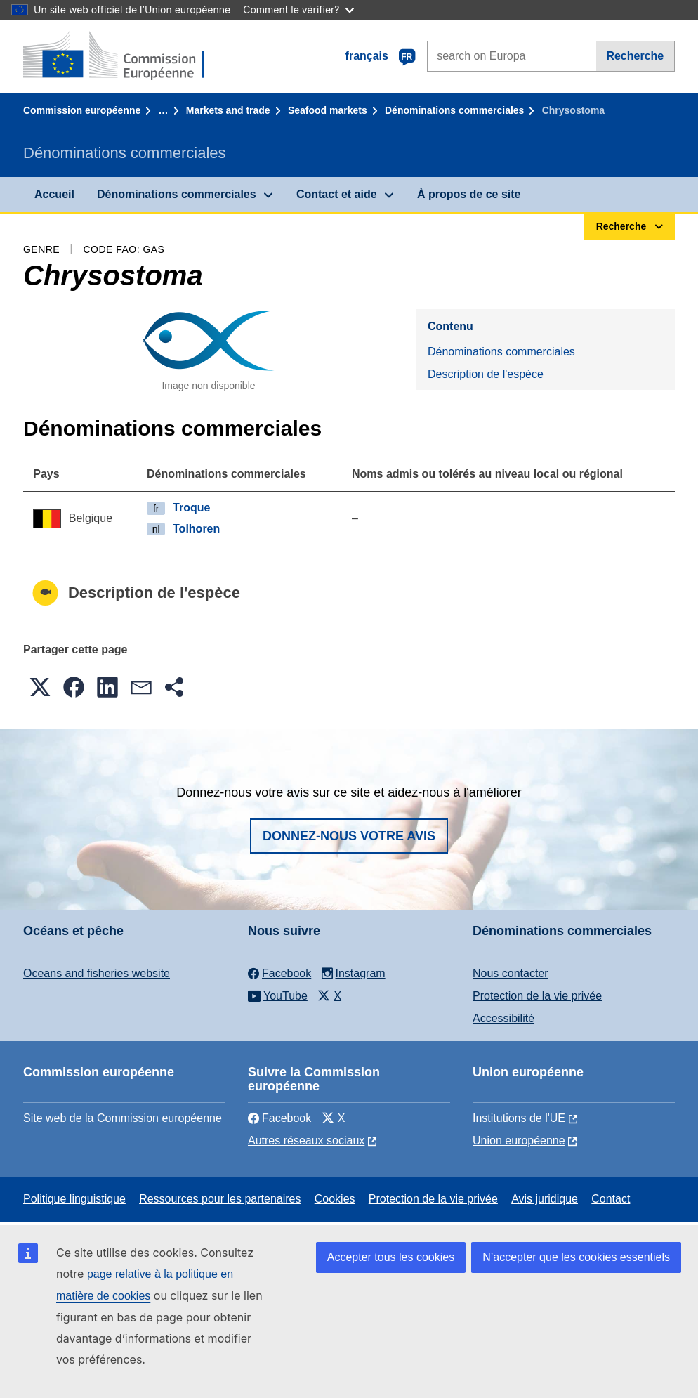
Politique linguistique (74, 1199)
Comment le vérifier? (298, 9)
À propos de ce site (469, 194)
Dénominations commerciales (454, 110)
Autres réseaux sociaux (306, 1141)
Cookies (335, 1199)
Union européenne (519, 1141)
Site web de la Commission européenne (122, 1118)
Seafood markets (327, 110)
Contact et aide (336, 194)
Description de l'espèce (486, 374)
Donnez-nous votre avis (349, 836)
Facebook (279, 1118)
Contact (610, 1199)
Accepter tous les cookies (390, 1257)
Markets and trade (228, 110)
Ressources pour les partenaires (220, 1199)
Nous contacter (510, 973)
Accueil (54, 194)
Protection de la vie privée (537, 996)
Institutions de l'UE (519, 1118)
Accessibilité (503, 1018)
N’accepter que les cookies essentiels (576, 1257)
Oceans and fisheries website (96, 973)
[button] (40, 687)
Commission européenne (81, 110)
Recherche (635, 56)
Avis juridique (544, 1199)
